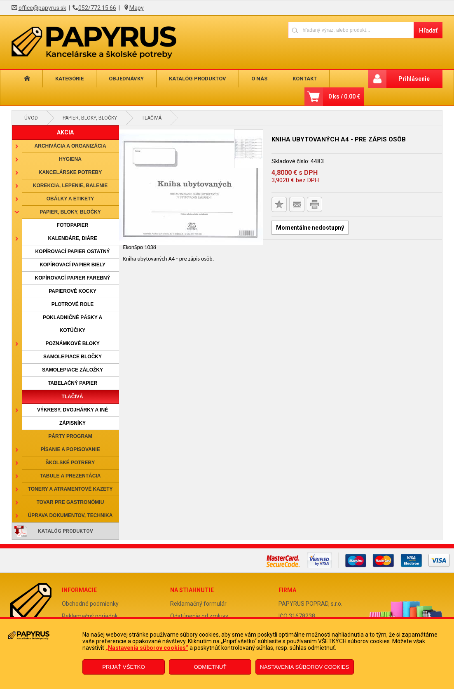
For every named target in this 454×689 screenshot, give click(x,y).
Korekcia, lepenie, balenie (70, 185)
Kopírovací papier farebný (72, 278)
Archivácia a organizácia (70, 146)
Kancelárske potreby (70, 172)
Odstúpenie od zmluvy (199, 616)
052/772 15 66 (97, 8)
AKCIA (65, 132)
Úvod (31, 118)
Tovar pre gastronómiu (70, 502)
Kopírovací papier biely (72, 265)
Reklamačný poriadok (90, 616)
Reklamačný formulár (198, 603)
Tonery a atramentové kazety (70, 489)
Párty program (70, 436)
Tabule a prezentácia (70, 476)
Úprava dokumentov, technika (70, 515)
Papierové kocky (72, 291)
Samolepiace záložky (72, 370)
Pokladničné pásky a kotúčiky (72, 324)
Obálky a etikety (70, 199)
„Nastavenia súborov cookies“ (146, 647)
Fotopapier (73, 225)
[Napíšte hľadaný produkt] (351, 30)
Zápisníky (72, 423)
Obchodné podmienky (90, 603)
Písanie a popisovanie (70, 449)
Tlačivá (151, 118)
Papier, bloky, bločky (90, 118)
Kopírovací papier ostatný (72, 251)
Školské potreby (70, 463)
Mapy (136, 8)
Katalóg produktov (197, 78)
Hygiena (70, 159)
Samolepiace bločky (72, 357)
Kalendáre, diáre (72, 238)
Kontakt (305, 78)
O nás (259, 78)
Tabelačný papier (72, 383)
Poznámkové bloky (72, 343)
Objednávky (126, 78)
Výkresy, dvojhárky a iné (72, 410)
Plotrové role (72, 304)
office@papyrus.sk (42, 8)
